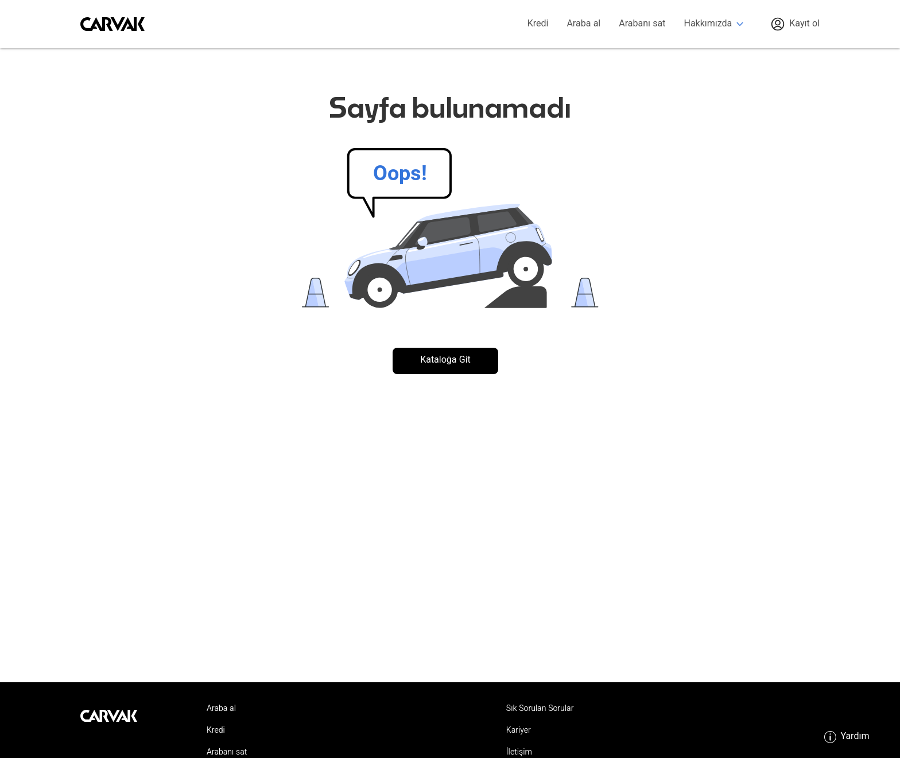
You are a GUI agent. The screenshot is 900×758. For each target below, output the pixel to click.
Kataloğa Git (445, 360)
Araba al (583, 24)
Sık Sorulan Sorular (540, 709)
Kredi (538, 24)
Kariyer (518, 731)
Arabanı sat (642, 24)
